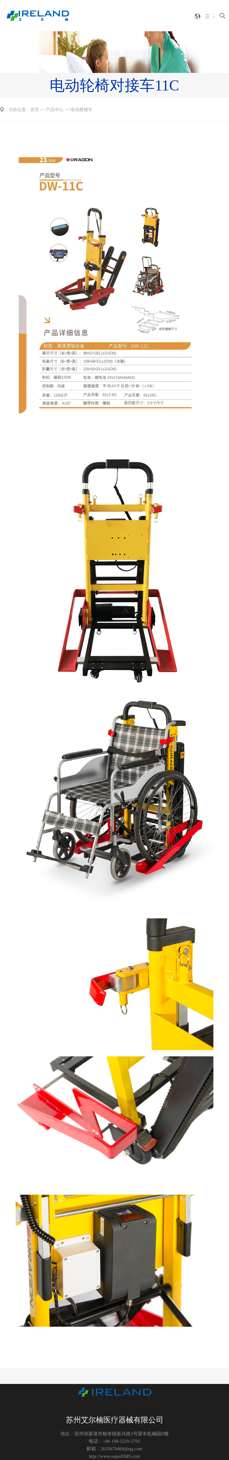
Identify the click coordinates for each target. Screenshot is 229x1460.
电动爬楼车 (81, 109)
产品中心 (54, 109)
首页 (34, 109)
